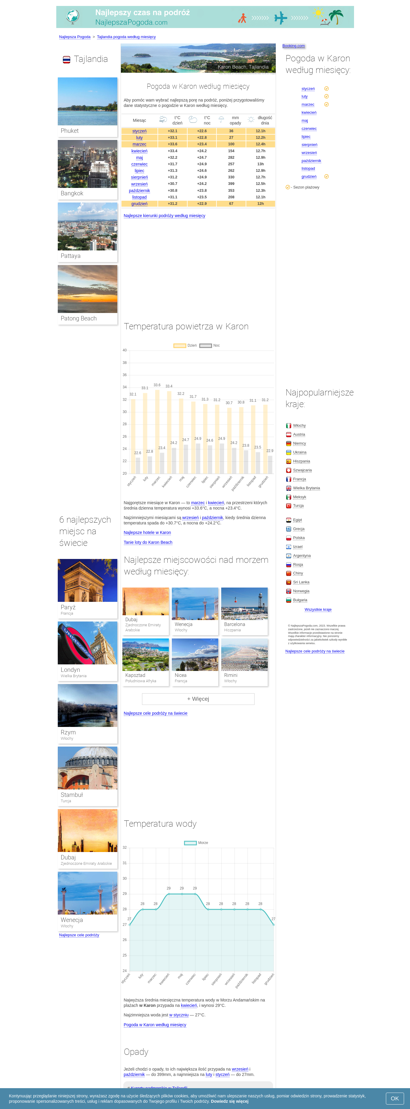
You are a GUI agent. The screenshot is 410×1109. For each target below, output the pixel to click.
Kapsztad (135, 675)
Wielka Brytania (74, 676)
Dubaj (131, 619)
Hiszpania (301, 461)
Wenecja (184, 624)
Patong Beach (79, 318)
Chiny (298, 573)
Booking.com (294, 45)
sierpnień (139, 177)
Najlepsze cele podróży (79, 935)
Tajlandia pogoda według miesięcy (126, 37)
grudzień (140, 203)
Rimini (231, 675)
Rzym (68, 732)
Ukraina (299, 452)
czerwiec (139, 164)
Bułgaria (300, 600)
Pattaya (71, 255)
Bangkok (72, 193)
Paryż (68, 607)
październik (139, 190)
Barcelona (234, 624)
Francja (67, 613)
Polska (299, 537)
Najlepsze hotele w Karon (147, 532)
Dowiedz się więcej (230, 1101)
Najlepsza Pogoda (75, 37)
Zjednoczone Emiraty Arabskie (86, 863)
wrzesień (139, 184)
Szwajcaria (302, 470)
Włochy (67, 738)
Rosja (298, 564)
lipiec (139, 170)
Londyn (70, 669)
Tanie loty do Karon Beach (148, 542)
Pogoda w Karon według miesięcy (155, 1024)
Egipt (297, 520)
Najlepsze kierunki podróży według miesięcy (164, 215)
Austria (299, 434)
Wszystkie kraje (318, 609)
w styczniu (179, 1015)
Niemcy (299, 443)
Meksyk (299, 497)
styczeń (139, 131)
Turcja (66, 801)
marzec (139, 144)
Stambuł (72, 794)
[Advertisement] (198, 264)
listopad (139, 197)
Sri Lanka (301, 582)
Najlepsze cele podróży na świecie (156, 713)
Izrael (298, 546)
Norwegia (301, 591)
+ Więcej (198, 699)
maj (139, 157)
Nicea (181, 675)
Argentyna (302, 555)
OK (395, 1098)
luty (139, 137)
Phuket (70, 130)
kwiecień (140, 151)
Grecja (298, 529)
